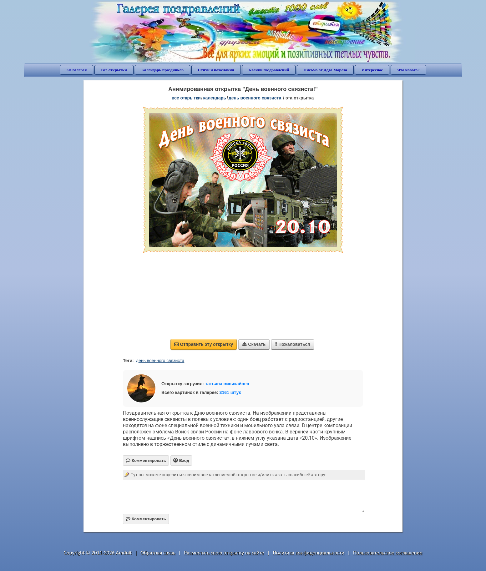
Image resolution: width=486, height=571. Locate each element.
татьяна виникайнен (227, 383)
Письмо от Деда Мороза (325, 70)
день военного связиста (160, 360)
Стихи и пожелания (216, 70)
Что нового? (408, 70)
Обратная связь (157, 552)
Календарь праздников (162, 70)
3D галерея (76, 70)
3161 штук (230, 392)
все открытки (186, 97)
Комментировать (146, 519)
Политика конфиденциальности (308, 552)
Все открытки (114, 70)
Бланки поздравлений (269, 70)
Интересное (372, 70)
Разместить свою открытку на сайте (224, 552)
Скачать (254, 344)
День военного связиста (255, 97)
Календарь (214, 97)
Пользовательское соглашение (387, 552)
